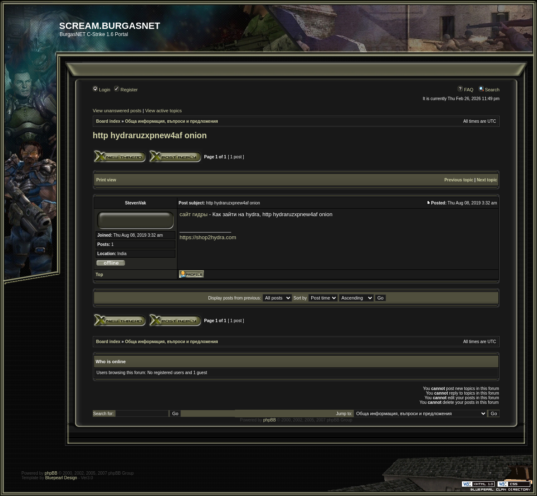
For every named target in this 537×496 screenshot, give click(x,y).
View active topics (163, 110)
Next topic (487, 180)
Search (489, 89)
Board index (108, 121)
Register (126, 89)
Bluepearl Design (61, 477)
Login (101, 89)
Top (99, 274)
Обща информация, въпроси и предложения (171, 121)
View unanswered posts (117, 110)
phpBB (269, 420)
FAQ (465, 89)
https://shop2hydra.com (208, 237)
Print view (106, 180)
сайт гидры (194, 214)
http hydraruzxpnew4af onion (150, 135)
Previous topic (458, 180)
